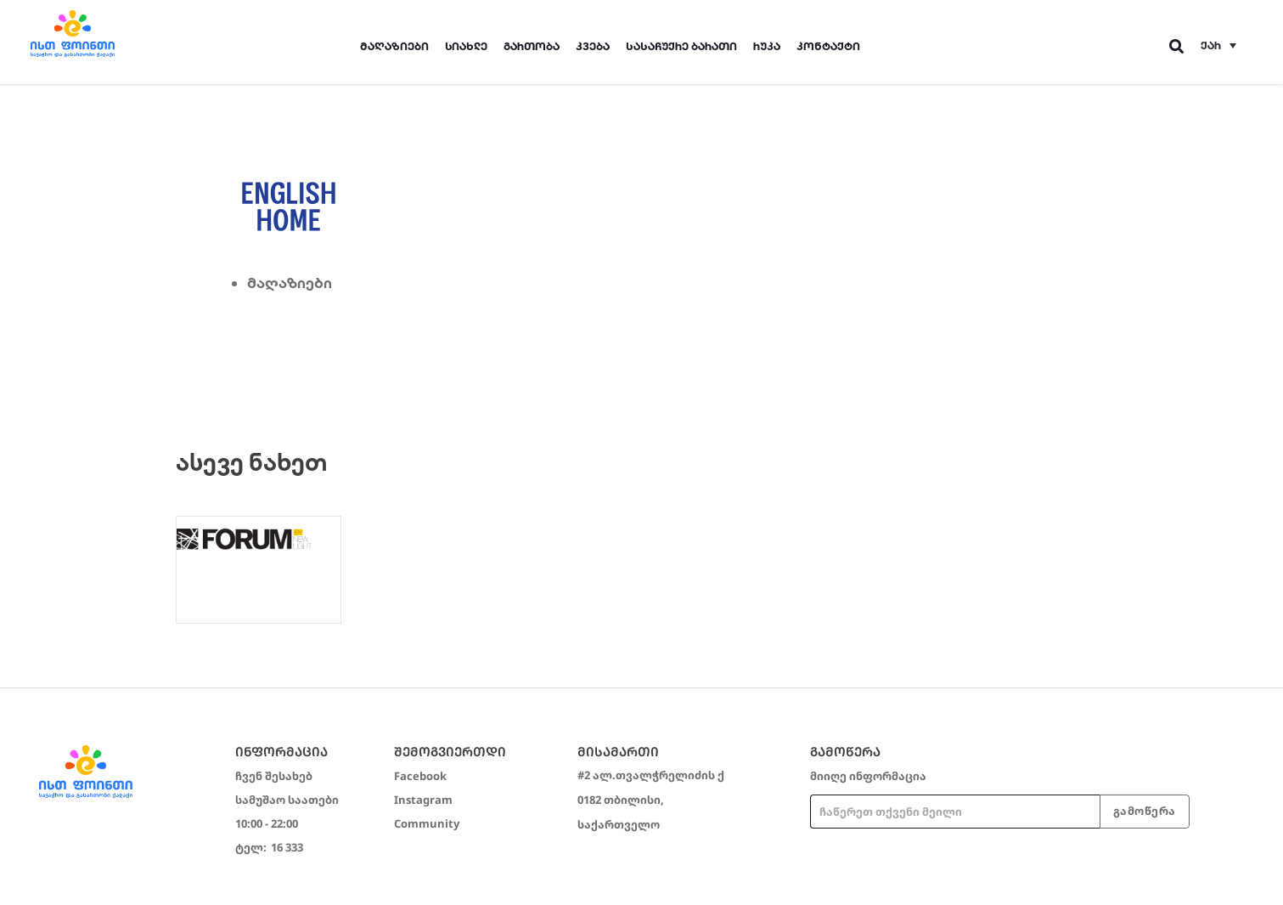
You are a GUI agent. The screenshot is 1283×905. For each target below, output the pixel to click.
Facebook (420, 775)
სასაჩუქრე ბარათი (681, 46)
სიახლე (466, 46)
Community (426, 823)
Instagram (423, 799)
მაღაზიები (394, 46)
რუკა (766, 46)
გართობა (532, 46)
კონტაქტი (828, 46)
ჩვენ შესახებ (273, 775)
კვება (593, 46)
